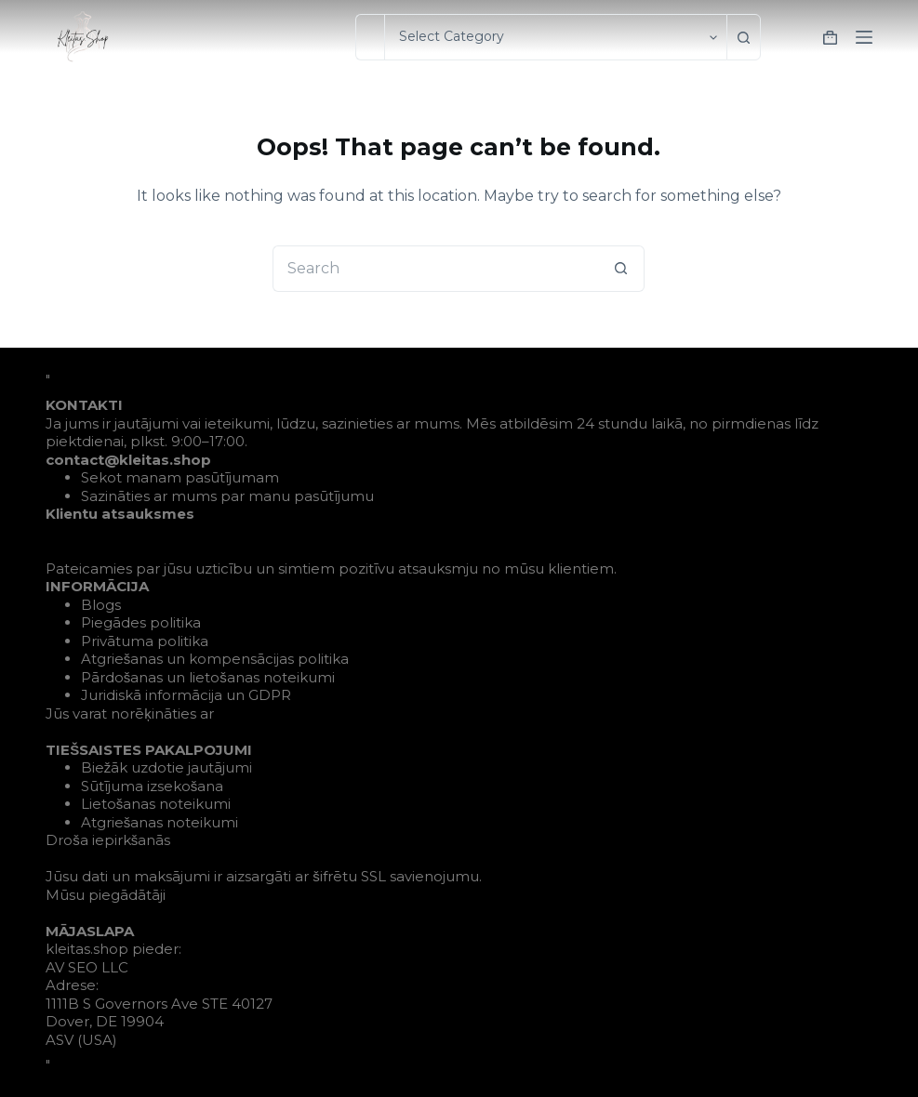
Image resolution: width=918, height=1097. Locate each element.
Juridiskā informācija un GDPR (186, 695)
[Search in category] (555, 37)
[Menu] (864, 37)
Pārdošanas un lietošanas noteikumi (208, 677)
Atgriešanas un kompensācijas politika (215, 658)
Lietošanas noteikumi (156, 804)
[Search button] (749, 37)
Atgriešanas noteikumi (160, 822)
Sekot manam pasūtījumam (180, 477)
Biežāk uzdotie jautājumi (167, 767)
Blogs (101, 605)
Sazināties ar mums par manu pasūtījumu (227, 496)
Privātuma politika (144, 641)
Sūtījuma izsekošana (152, 786)
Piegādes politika (141, 622)
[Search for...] (369, 37)
